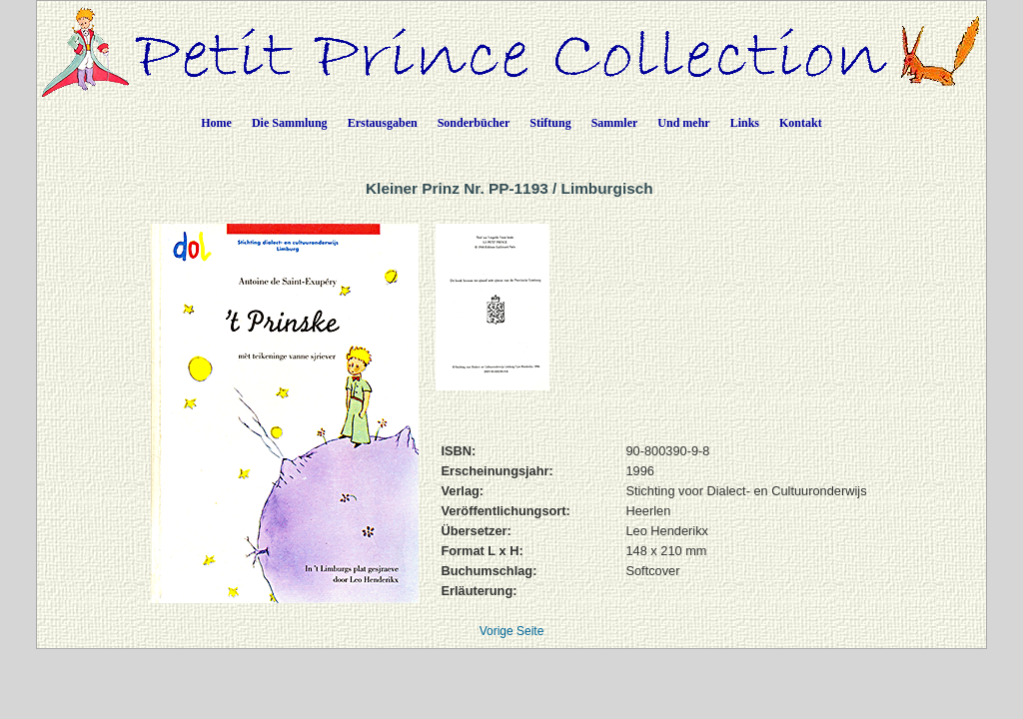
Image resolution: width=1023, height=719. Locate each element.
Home (216, 123)
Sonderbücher (474, 123)
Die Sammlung (290, 123)
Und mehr (683, 123)
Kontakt (800, 123)
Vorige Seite (512, 631)
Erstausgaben (383, 123)
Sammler (614, 123)
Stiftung (549, 123)
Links (744, 123)
